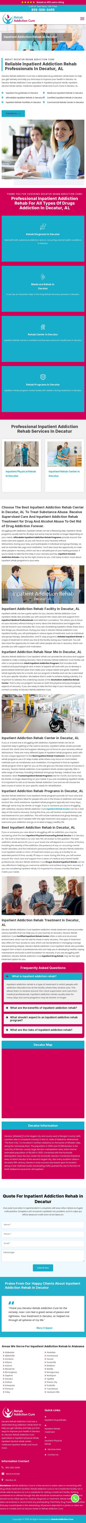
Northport (51, 1375)
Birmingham (11, 1372)
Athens (8, 1362)
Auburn (8, 1365)
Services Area (54, 1449)
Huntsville (51, 1362)
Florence (9, 1388)
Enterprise (10, 1385)
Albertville (10, 1355)
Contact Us (13, 113)
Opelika (50, 1378)
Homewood (52, 1355)
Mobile (50, 1369)
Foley (7, 1392)
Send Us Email (13, 1473)
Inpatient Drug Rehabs (55, 1420)
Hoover (50, 1359)
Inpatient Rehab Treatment (52, 1430)
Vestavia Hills (53, 1392)
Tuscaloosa (52, 1388)
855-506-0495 (12, 1467)
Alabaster (9, 1352)
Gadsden (51, 1352)
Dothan (8, 1382)
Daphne (9, 1375)
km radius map (43, 1084)
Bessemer (10, 1369)
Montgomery (53, 1372)
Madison (51, 1365)
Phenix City (52, 1382)
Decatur (9, 1378)
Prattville (51, 1385)
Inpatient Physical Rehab (53, 1442)
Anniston (9, 1359)
